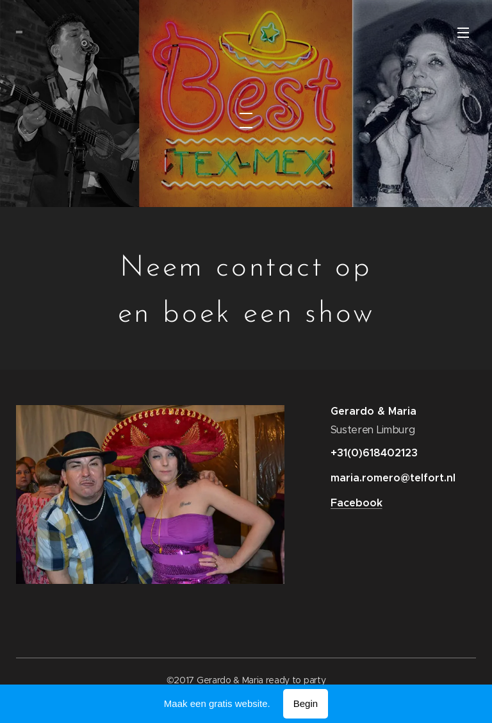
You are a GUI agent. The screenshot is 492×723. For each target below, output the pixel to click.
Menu (463, 32)
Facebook (356, 503)
